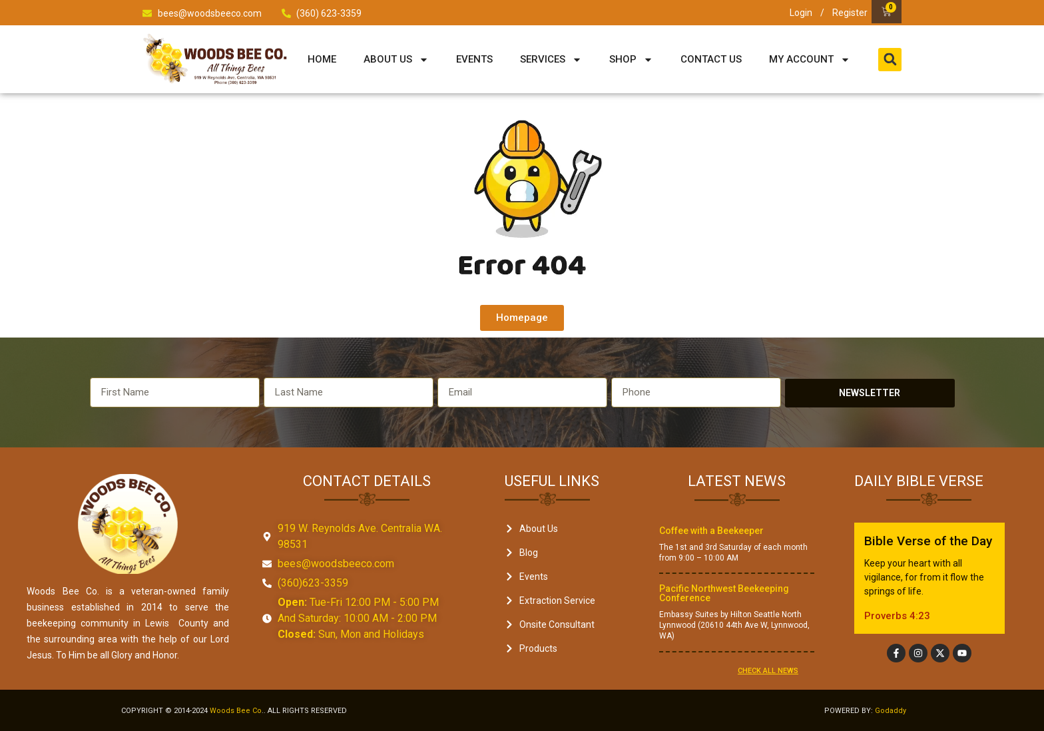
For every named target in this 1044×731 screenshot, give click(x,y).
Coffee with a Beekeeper (711, 530)
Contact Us (711, 59)
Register (850, 12)
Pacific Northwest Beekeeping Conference (724, 593)
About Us (396, 59)
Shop (631, 59)
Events (474, 59)
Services (551, 59)
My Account (809, 59)
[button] (890, 59)
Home (322, 59)
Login (801, 12)
